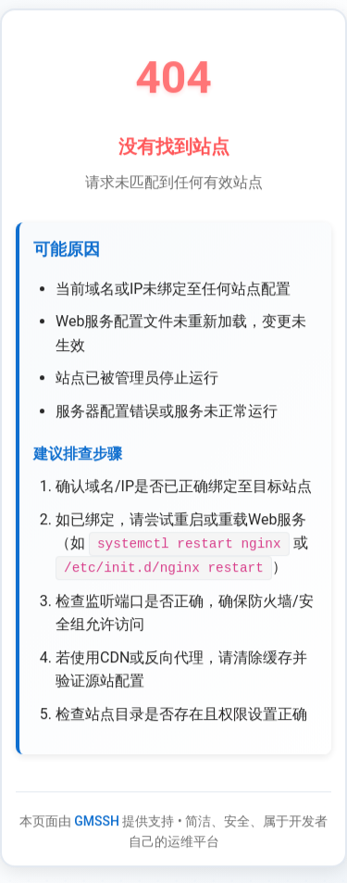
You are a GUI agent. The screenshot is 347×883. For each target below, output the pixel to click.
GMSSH (96, 821)
